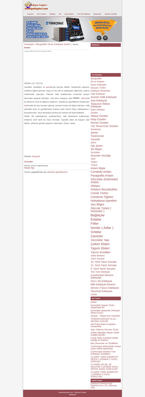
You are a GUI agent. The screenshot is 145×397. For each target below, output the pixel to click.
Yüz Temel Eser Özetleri (104, 126)
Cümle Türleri (99, 193)
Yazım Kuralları (101, 252)
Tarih (93, 159)
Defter (94, 302)
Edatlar (96, 219)
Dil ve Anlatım (41, 14)
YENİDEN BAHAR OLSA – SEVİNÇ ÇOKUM (104, 320)
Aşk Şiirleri (97, 145)
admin (39, 51)
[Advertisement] (57, 67)
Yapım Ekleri (100, 248)
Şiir (60, 14)
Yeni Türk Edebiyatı (83, 14)
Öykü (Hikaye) (98, 109)
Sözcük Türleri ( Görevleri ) (101, 210)
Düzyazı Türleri (98, 87)
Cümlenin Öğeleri (102, 197)
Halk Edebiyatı (98, 94)
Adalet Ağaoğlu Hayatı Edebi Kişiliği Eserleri (105, 333)
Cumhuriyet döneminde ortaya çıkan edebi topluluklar (106, 347)
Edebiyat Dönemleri (100, 90)
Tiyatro (94, 162)
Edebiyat (95, 383)
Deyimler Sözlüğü (111, 14)
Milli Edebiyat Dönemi (103, 284)
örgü (110, 383)
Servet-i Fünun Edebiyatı (105, 287)
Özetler (94, 112)
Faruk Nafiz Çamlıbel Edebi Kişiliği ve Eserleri (104, 339)
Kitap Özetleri (69, 14)
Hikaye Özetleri (99, 116)
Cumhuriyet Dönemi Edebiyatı (102, 276)
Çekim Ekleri (100, 244)
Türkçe (94, 165)
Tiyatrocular (97, 135)
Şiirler (93, 142)
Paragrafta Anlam (102, 175)
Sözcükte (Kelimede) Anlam (104, 181)
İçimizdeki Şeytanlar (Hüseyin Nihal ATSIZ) (105, 311)
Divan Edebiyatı (55, 44)
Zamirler (97, 236)
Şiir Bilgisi (96, 149)
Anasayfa (30, 14)
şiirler (83, 98)
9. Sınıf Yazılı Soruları (103, 268)
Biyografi (36, 156)
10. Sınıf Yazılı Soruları (104, 261)
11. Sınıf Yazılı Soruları (104, 265)
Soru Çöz (103, 385)
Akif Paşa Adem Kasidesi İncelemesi (103, 325)
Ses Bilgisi (97, 204)
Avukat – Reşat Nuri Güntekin (105, 316)
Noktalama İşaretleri (104, 200)
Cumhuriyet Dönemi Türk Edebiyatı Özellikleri (103, 352)
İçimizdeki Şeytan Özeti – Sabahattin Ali (103, 306)
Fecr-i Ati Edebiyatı (101, 281)
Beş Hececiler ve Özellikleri (104, 343)
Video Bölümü (98, 255)
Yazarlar (95, 139)
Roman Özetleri (100, 122)
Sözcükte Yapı (100, 240)
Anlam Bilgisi (98, 168)
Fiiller (95, 223)
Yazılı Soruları (98, 258)
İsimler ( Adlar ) (102, 228)
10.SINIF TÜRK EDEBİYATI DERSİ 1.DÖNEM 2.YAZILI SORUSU (104, 359)
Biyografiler (97, 14)
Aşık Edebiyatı (99, 100)
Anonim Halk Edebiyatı (104, 97)
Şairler (67, 44)
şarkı (48, 87)
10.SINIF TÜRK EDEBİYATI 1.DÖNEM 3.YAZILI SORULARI (104, 374)
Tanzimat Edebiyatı (101, 291)
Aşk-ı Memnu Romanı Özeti (104, 329)
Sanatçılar (96, 129)
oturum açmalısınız (57, 172)
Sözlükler (95, 152)
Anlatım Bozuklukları (104, 189)
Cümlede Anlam (101, 171)
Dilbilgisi (52, 14)
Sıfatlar (96, 232)
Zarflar (94, 294)
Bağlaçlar (98, 215)
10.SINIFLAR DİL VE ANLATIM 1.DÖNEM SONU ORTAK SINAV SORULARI (104, 366)
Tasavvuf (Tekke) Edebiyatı (100, 105)
